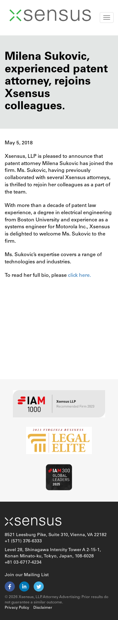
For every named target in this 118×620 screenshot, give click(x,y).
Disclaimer (42, 608)
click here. (79, 275)
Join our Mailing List (27, 575)
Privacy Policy (17, 608)
